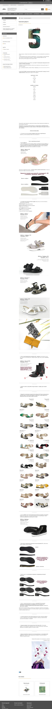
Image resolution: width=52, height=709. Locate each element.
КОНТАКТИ (21, 13)
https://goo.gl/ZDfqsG (25, 209)
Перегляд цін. (26, 683)
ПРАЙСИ (42, 13)
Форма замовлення (30, 707)
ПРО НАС (15, 13)
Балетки (3, 706)
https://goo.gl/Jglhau (31, 205)
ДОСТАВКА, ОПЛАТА (28, 13)
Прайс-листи (29, 706)
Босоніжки (3, 707)
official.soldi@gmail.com (7, 67)
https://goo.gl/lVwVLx (25, 206)
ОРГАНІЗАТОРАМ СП (6, 26)
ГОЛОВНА (4, 13)
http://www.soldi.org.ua (7, 66)
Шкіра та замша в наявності (18, 704)
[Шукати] (42, 9)
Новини (22, 18)
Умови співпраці (29, 704)
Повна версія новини (26, 694)
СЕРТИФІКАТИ (36, 13)
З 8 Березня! (42, 683)
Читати (30, 2)
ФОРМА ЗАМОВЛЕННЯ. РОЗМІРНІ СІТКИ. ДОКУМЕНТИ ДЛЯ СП (8, 29)
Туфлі (3, 704)
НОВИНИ (4, 24)
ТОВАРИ (9, 13)
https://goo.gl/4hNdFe (27, 208)
